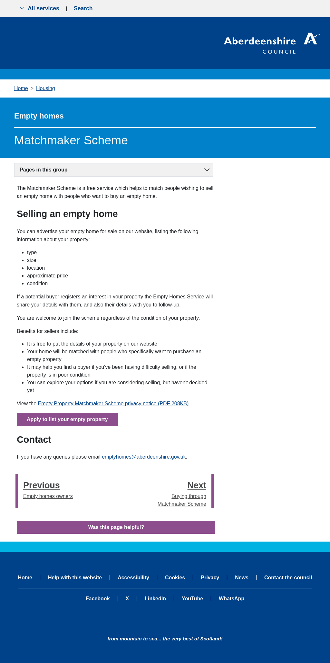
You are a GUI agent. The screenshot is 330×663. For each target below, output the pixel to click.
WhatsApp (231, 598)
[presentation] (16, 491)
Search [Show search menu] (83, 8)
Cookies (175, 577)
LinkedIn (155, 598)
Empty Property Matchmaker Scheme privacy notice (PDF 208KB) (113, 403)
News (241, 577)
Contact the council (288, 577)
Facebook (98, 598)
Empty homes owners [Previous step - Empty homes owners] (48, 489)
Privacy (210, 577)
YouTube (192, 598)
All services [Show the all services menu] (39, 8)
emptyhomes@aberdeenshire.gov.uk (144, 457)
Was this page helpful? (116, 527)
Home (21, 88)
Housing (45, 88)
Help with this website (75, 577)
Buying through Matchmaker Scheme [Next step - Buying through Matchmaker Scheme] (179, 493)
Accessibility (133, 577)
